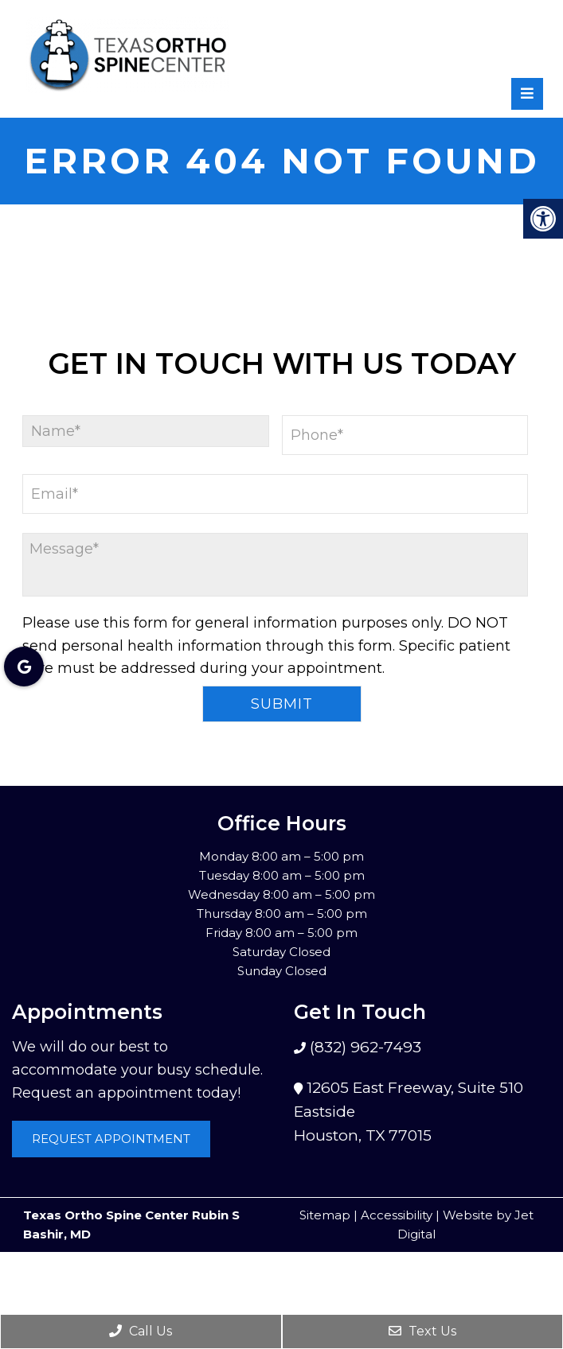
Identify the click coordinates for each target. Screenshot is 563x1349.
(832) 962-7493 (363, 1047)
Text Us (422, 1331)
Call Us (140, 1331)
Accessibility (396, 1215)
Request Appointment (111, 1138)
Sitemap (324, 1215)
